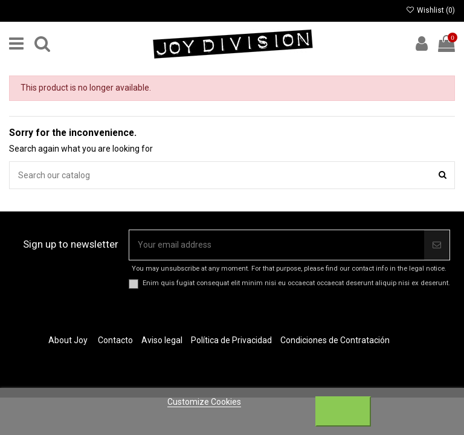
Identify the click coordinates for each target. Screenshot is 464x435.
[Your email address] (276, 245)
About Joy (68, 340)
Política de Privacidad (231, 340)
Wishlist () (430, 10)
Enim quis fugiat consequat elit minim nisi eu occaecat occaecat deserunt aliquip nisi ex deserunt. (296, 283)
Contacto (115, 340)
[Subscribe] (437, 245)
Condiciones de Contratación (335, 340)
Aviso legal (161, 340)
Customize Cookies (204, 402)
